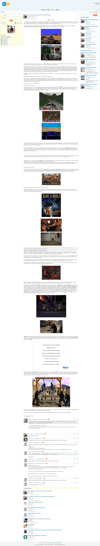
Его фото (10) (5, 38)
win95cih (30, 478)
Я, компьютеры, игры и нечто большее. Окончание (39, 14)
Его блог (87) (4, 41)
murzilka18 (88, 76)
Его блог (3, 12)
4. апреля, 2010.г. (89, 55)
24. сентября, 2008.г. (42, 419)
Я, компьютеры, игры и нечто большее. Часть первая (40, 491)
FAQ (45, 542)
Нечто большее (31, 524)
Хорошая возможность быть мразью (89, 84)
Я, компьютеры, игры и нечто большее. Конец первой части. (41, 496)
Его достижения (5, 43)
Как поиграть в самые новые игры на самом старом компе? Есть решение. (44, 530)
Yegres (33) (31, 531)
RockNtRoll (31, 525)
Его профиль (4, 44)
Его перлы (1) (5, 42)
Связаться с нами (50, 542)
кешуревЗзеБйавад (32, 419)
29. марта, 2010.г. (89, 86)
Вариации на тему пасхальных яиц (88, 52)
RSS (98, 12)
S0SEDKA (31, 520)
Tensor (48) (31, 16)
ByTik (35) (30, 514)
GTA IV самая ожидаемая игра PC (35, 502)
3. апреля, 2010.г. (89, 69)
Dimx (30, 442)
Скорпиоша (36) (89, 68)
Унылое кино (88, 38)
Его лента (4, 35)
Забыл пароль (19, 22)
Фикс (87, 60)
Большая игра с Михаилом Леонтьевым (37, 507)
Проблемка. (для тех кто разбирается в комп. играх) (39, 518)
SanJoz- (30, 482)
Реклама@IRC (58, 542)
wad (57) (30, 438)
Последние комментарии (86, 50)
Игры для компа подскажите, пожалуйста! (37, 535)
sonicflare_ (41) (31, 509)
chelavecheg (31, 503)
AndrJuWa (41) (31, 463)
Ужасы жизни (88, 33)
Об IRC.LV (41, 542)
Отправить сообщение (6, 36)
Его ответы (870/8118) (6, 37)
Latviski (97, 9)
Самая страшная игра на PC (34, 513)
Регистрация (3, 22)
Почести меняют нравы (90, 44)
